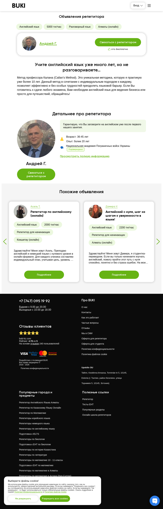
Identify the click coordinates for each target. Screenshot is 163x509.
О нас (84, 307)
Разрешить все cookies (55, 498)
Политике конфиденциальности (28, 492)
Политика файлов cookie (94, 354)
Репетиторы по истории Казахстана (37, 449)
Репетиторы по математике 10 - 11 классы (41, 460)
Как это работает (90, 317)
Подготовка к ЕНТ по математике (36, 465)
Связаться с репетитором (118, 42)
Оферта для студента (93, 344)
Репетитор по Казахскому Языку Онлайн (40, 407)
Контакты (86, 312)
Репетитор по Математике (32, 413)
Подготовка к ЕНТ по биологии (35, 444)
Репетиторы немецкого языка (34, 423)
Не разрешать (23, 498)
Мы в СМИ (87, 333)
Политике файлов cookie (56, 492)
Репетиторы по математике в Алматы (38, 470)
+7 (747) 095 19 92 (34, 301)
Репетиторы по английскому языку (37, 428)
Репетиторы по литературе (33, 455)
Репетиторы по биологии (32, 439)
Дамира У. (112, 206)
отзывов (34, 343)
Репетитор (87, 399)
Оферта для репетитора (94, 338)
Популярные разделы (93, 409)
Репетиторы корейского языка (34, 418)
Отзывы (86, 328)
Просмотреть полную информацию (85, 156)
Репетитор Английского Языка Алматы (39, 402)
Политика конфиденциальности (35, 368)
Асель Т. (35, 206)
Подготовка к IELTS (29, 434)
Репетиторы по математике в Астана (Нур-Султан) (45, 476)
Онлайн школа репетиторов (96, 415)
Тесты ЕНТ (88, 404)
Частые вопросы (90, 323)
